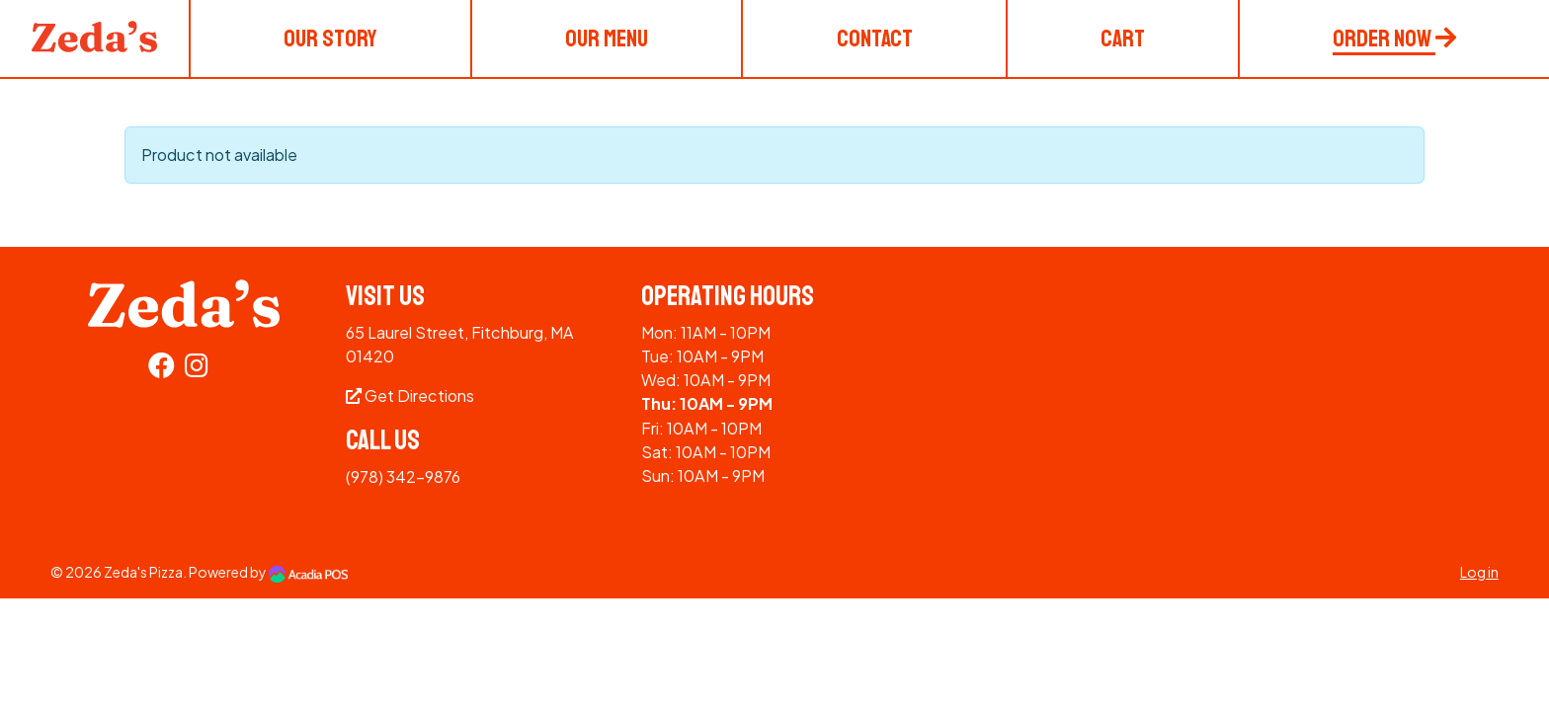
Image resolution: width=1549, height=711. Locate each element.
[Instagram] (196, 368)
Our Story (330, 38)
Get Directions (410, 395)
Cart (1123, 38)
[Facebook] (161, 368)
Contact (875, 38)
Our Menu (606, 38)
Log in (1479, 572)
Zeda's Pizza (143, 572)
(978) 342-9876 (403, 476)
